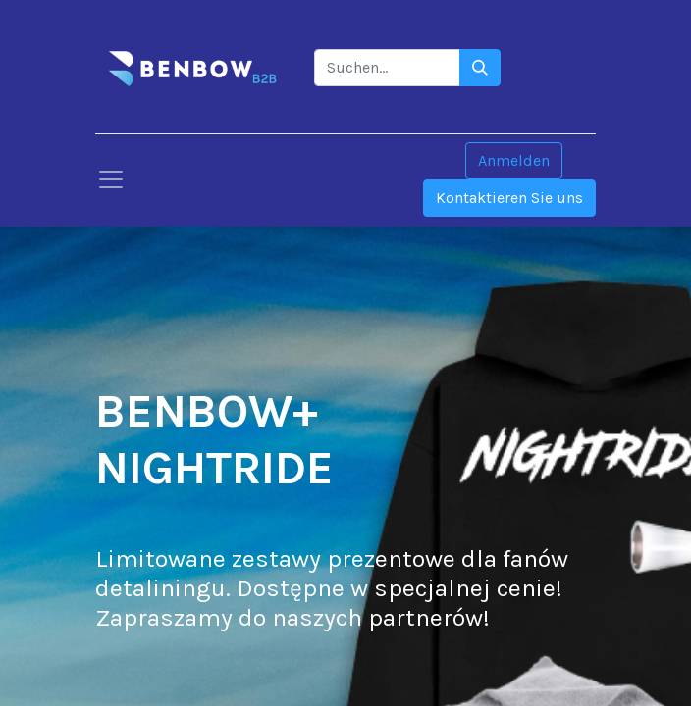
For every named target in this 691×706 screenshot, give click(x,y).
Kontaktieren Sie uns (509, 197)
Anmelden (514, 160)
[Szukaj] (480, 67)
